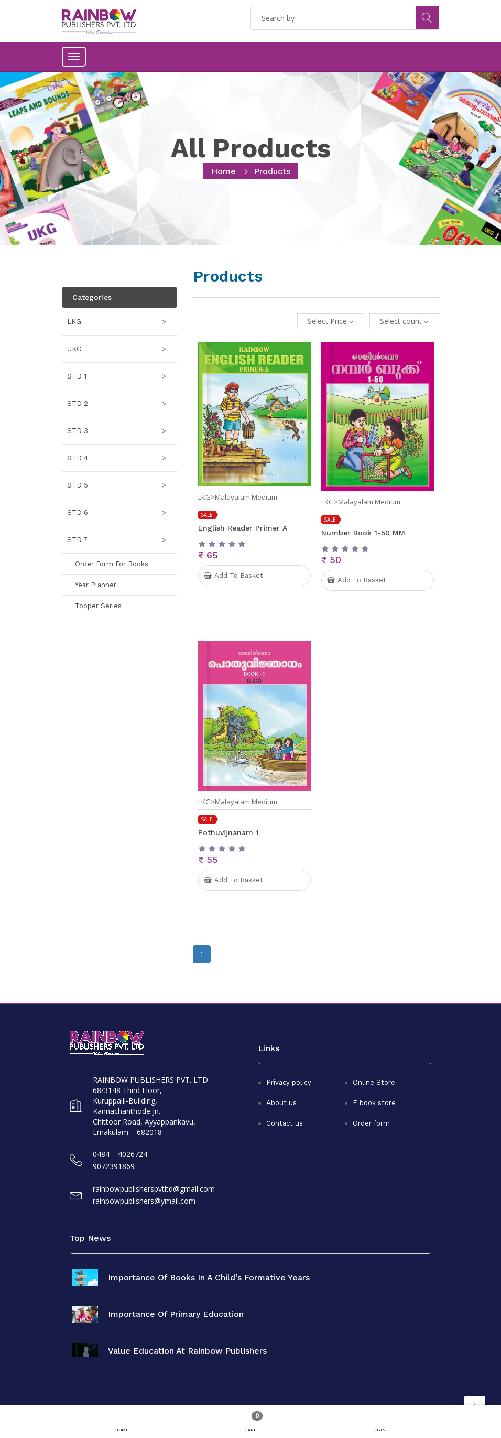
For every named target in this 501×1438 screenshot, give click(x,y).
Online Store (374, 1082)
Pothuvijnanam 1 (228, 832)
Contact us (284, 1123)
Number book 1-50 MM (363, 532)
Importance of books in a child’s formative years (209, 1277)
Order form (371, 1123)
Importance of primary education (176, 1314)
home (223, 171)
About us (281, 1103)
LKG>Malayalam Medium (237, 497)
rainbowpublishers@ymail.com (144, 1201)
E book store (374, 1103)
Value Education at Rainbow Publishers (187, 1351)
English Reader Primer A (242, 528)
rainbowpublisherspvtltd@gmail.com (154, 1189)
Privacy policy (288, 1082)
